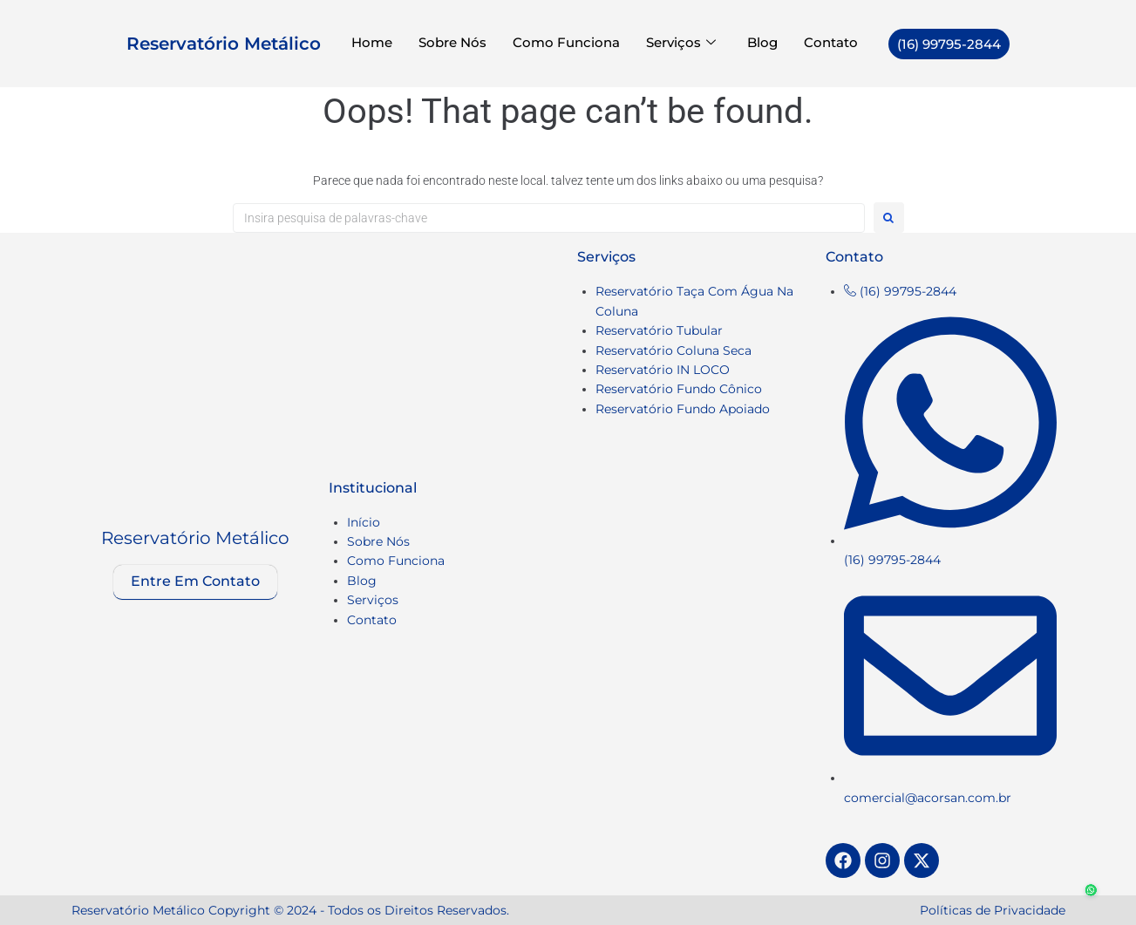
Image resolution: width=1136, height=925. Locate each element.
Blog (762, 43)
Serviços (681, 43)
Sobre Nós (452, 43)
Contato (831, 43)
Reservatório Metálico (223, 43)
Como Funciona (566, 43)
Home (371, 43)
